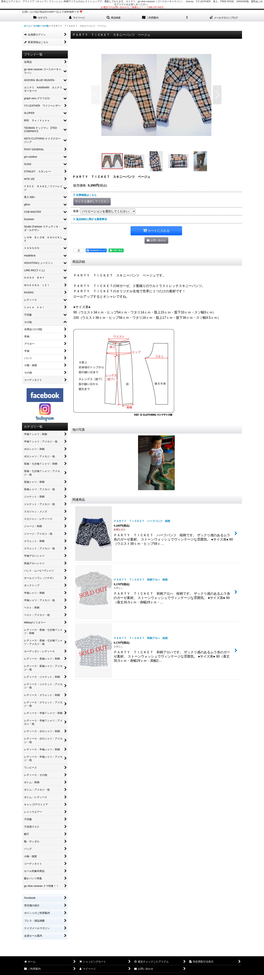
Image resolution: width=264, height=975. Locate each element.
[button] (113, 17)
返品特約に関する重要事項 (90, 219)
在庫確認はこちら (85, 194)
